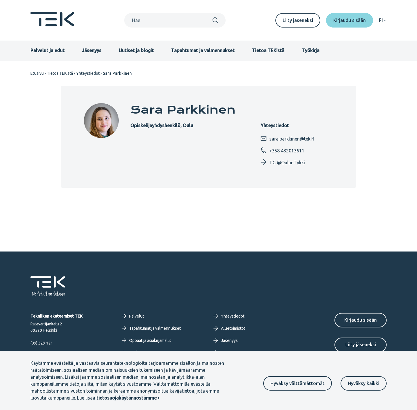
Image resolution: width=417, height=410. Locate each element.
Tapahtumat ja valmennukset (203, 50)
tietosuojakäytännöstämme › (127, 397)
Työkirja (310, 50)
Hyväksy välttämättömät (297, 383)
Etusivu (37, 73)
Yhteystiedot (88, 73)
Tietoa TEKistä (268, 50)
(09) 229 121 (41, 343)
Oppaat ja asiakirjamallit (146, 340)
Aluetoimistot (229, 328)
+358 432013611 (282, 150)
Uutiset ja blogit (136, 50)
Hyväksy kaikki (363, 383)
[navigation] (383, 20)
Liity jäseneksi (298, 20)
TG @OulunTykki (283, 162)
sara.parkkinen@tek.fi (287, 138)
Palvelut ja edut (47, 50)
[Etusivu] (52, 24)
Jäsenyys (91, 50)
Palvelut (133, 316)
